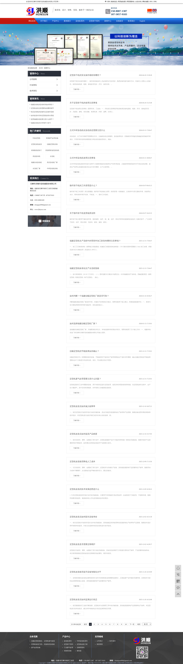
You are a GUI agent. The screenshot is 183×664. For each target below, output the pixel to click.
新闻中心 (107, 21)
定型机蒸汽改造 (49, 641)
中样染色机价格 (52, 168)
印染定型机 (36, 138)
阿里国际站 (130, 1)
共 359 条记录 (76, 624)
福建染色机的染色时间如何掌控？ (42, 104)
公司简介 (100, 641)
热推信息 (114, 1)
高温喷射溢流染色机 (52, 150)
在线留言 (119, 21)
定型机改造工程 (36, 644)
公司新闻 (33, 79)
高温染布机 (36, 156)
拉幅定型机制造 (36, 641)
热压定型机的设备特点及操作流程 (42, 112)
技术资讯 (33, 91)
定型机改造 (129, 663)
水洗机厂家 (36, 168)
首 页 (41, 68)
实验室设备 (68, 651)
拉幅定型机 (121, 663)
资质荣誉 (100, 644)
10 (126, 624)
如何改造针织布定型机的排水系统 (42, 115)
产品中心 (55, 21)
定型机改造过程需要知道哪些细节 (42, 108)
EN (109, 1)
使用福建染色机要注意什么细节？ (42, 119)
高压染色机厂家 (52, 162)
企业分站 (138, 1)
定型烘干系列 (94, 21)
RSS (151, 1)
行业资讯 (33, 85)
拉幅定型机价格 (52, 144)
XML (155, 1)
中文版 (149, 11)
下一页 (132, 624)
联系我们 (131, 21)
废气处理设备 (35, 647)
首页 (85, 624)
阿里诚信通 (122, 1)
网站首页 (32, 21)
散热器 (79, 651)
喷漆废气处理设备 (52, 138)
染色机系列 (80, 21)
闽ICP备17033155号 (94, 663)
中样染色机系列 (82, 641)
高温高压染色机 (49, 644)
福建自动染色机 (36, 162)
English (154, 11)
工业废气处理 (68, 647)
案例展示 (67, 21)
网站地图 (145, 1)
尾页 (138, 624)
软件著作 (112, 641)
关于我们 (43, 21)
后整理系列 (80, 647)
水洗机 (52, 156)
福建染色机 (113, 663)
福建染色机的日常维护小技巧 (41, 123)
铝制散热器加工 (36, 150)
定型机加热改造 (36, 144)
